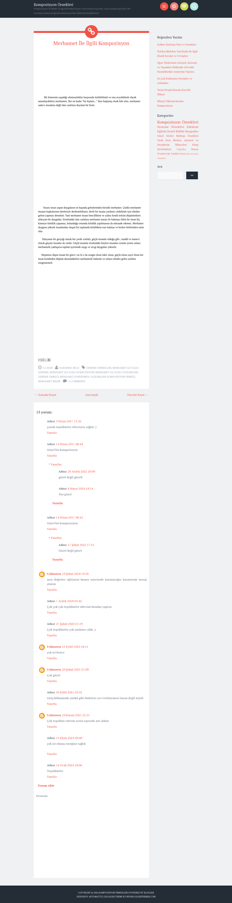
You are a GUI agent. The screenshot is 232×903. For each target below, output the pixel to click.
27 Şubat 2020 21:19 (69, 624)
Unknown (54, 574)
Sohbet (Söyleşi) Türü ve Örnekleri (176, 44)
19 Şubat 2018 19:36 (75, 574)
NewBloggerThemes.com (140, 896)
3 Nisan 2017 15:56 (68, 421)
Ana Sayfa (91, 395)
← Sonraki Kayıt (45, 395)
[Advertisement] (91, 72)
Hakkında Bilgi (69, 367)
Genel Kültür (175, 131)
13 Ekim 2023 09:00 (69, 738)
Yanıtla (52, 433)
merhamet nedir (49, 381)
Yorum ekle (46, 785)
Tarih (160, 140)
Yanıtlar (56, 464)
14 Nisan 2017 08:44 (69, 444)
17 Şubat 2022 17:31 (81, 545)
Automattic (96, 896)
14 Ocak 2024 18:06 (69, 765)
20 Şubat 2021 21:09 (75, 669)
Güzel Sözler (165, 135)
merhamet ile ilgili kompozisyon (72, 372)
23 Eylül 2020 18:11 (75, 647)
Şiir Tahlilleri (173, 153)
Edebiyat (192, 127)
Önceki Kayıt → (137, 395)
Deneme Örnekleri (98, 367)
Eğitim (161, 131)
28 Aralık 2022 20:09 (81, 471)
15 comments (76, 381)
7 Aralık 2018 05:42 (69, 601)
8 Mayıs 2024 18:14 (80, 488)
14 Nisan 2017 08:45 (69, 517)
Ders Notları (173, 140)
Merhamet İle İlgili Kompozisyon (91, 43)
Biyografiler (191, 131)
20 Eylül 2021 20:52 (69, 692)
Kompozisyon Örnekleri (53, 4)
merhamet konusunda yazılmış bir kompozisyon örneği (97, 376)
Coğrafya (181, 149)
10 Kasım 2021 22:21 (76, 715)
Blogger (149, 892)
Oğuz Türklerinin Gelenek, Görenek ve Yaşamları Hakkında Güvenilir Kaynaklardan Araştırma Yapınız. (177, 67)
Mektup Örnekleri (187, 135)
